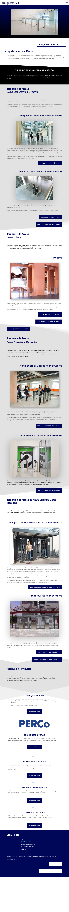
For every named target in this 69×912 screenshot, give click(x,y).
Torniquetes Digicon (34, 761)
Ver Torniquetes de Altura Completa (45, 587)
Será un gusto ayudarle (51, 870)
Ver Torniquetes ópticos (50, 163)
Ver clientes (55, 864)
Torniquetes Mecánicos (18, 329)
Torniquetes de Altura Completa (46, 659)
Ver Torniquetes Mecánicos (48, 224)
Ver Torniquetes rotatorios (48, 321)
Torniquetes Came (34, 812)
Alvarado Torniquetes (34, 787)
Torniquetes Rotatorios (50, 217)
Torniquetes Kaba (34, 695)
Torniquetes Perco (34, 735)
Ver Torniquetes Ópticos (50, 314)
